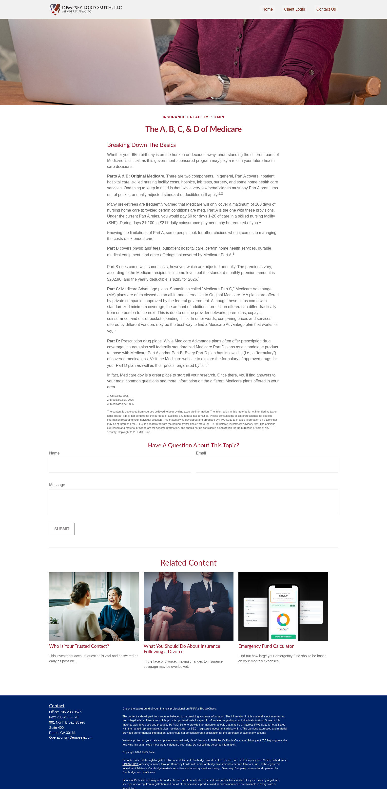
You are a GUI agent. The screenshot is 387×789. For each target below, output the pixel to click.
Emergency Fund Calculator (266, 646)
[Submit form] (62, 529)
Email (201, 453)
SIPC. (135, 764)
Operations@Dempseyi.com (70, 737)
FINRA (127, 764)
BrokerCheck (208, 708)
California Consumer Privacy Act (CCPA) (246, 740)
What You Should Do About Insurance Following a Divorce (182, 648)
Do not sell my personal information (214, 744)
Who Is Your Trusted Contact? (79, 646)
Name (54, 453)
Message (57, 485)
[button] (267, 9)
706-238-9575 (70, 712)
